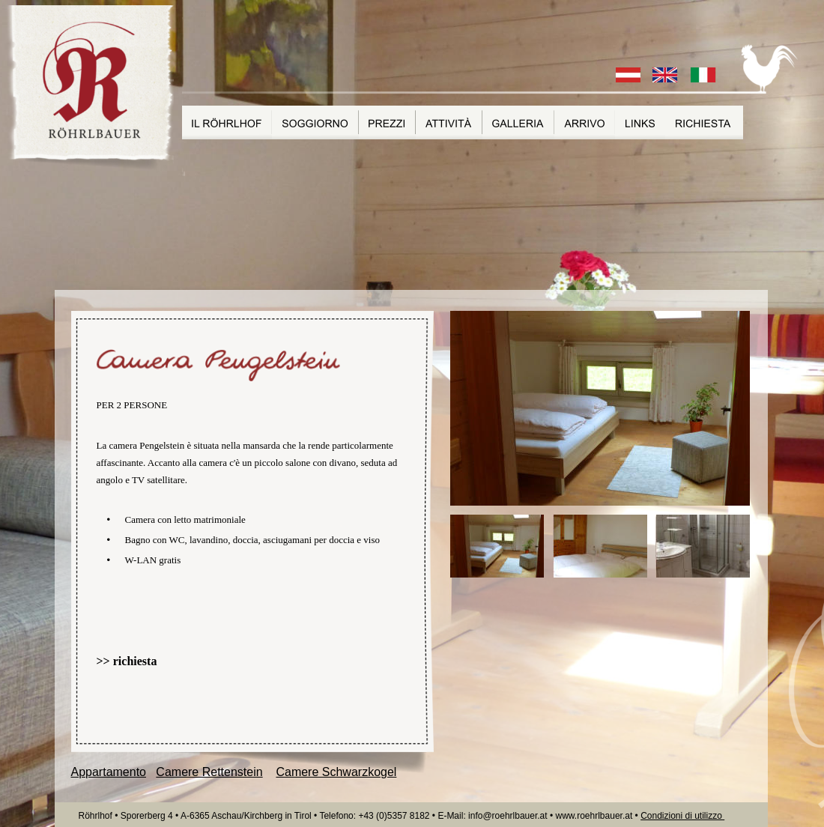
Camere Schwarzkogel (336, 772)
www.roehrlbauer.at (595, 816)
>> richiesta (127, 661)
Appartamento (109, 772)
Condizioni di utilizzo (682, 816)
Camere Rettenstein (209, 772)
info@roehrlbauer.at (509, 816)
